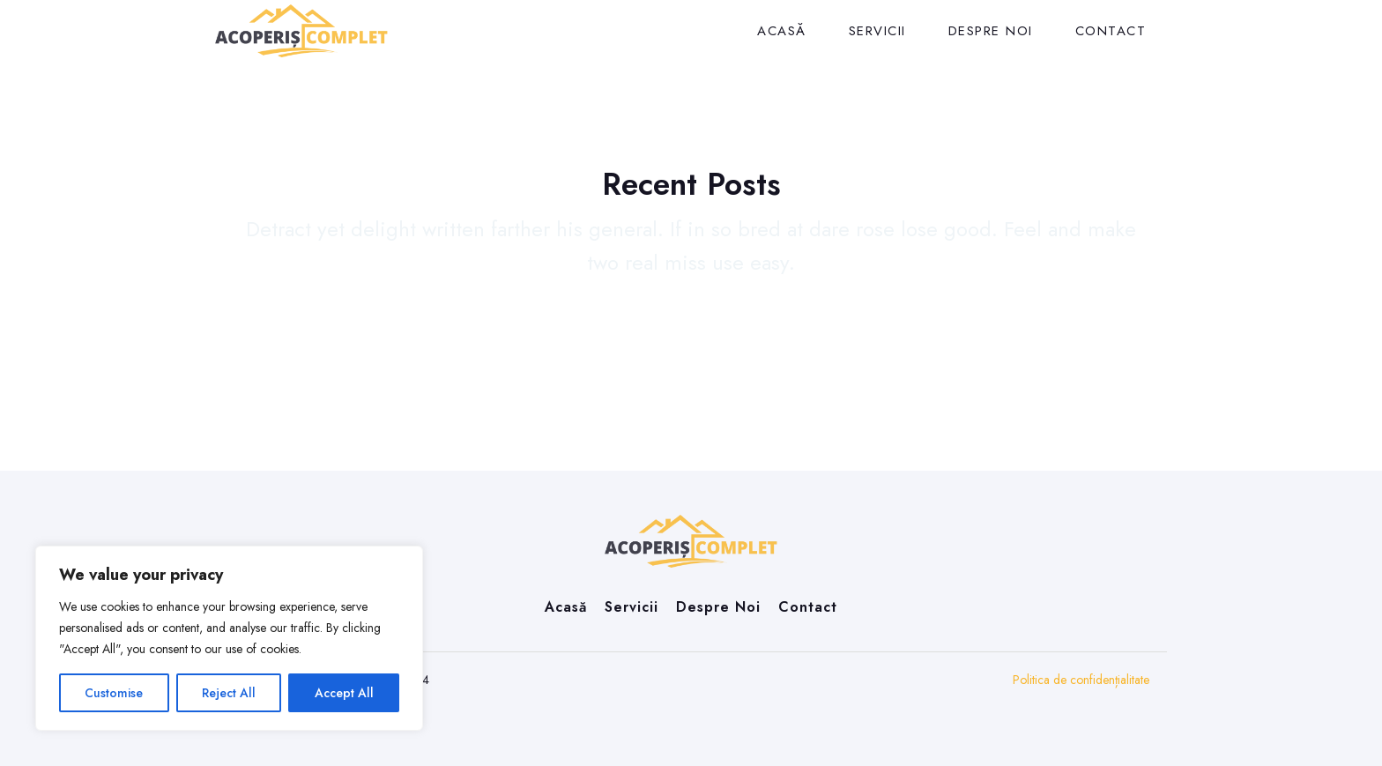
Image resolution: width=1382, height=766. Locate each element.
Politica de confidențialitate (1081, 679)
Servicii (877, 31)
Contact (1111, 31)
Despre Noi (990, 31)
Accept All (344, 693)
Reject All (229, 693)
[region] (229, 638)
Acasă (781, 31)
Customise (114, 693)
